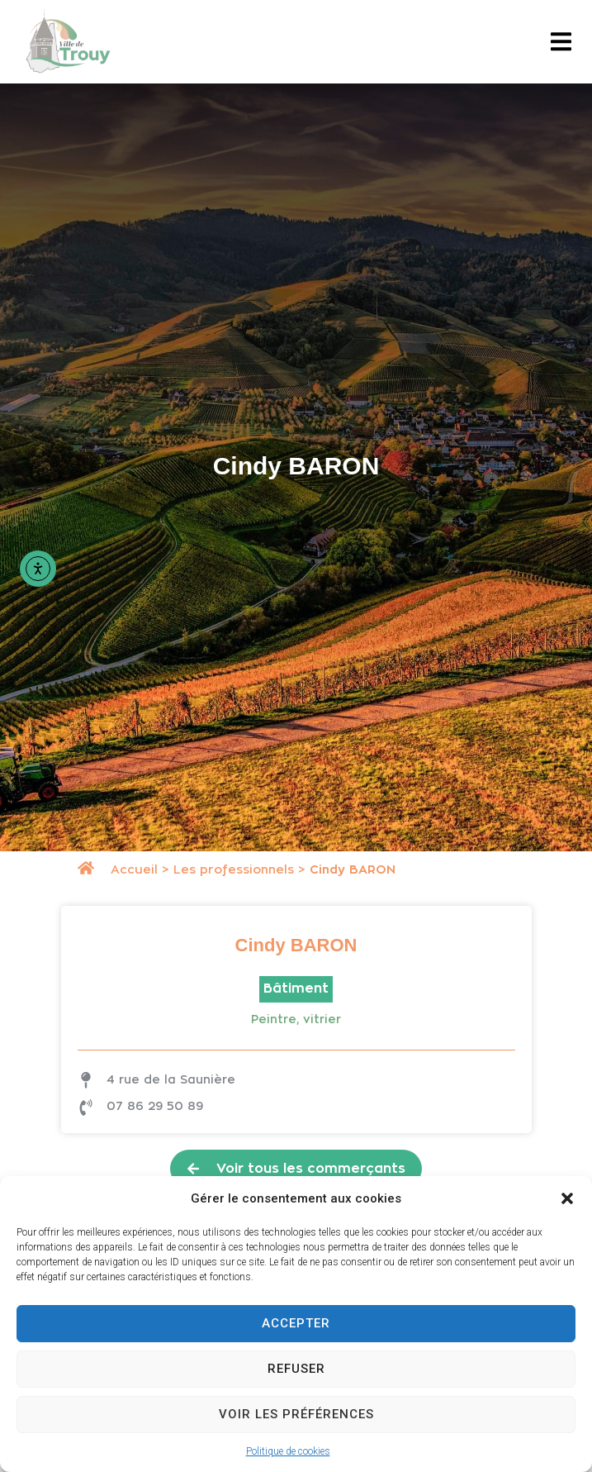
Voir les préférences (296, 1414)
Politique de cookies (288, 1451)
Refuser (296, 1368)
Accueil (134, 870)
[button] (567, 1198)
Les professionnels (233, 870)
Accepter (296, 1323)
